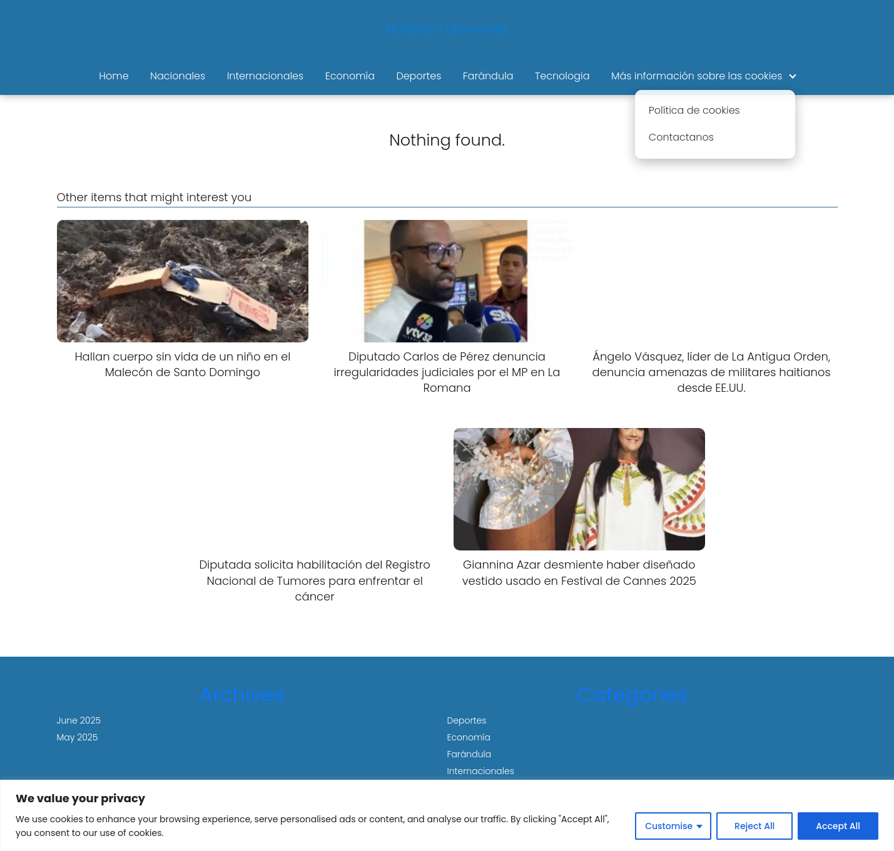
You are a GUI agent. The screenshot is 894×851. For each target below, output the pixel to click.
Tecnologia (562, 76)
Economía (350, 76)
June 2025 (79, 720)
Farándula (488, 76)
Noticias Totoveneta (447, 28)
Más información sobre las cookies (696, 76)
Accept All (838, 826)
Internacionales (265, 76)
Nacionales (177, 76)
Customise (669, 826)
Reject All (754, 826)
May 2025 (77, 737)
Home (113, 76)
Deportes (418, 76)
